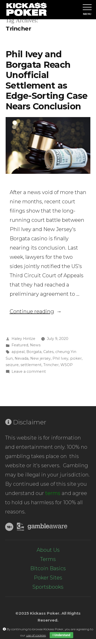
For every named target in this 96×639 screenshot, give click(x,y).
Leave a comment (29, 371)
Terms (48, 559)
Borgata (33, 351)
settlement (30, 365)
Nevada (21, 358)
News (35, 345)
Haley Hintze (23, 338)
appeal (18, 351)
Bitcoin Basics (48, 568)
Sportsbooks (48, 587)
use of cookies (36, 635)
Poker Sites (48, 578)
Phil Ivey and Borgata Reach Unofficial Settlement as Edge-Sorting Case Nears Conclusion (47, 80)
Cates (48, 351)
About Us (48, 550)
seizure (12, 365)
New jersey (40, 358)
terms (52, 493)
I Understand (61, 635)
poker (76, 358)
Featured (20, 345)
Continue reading (36, 311)
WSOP (66, 365)
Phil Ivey (60, 358)
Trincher (51, 365)
